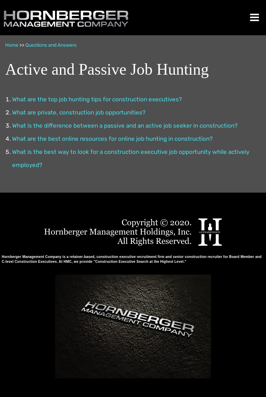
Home (11, 45)
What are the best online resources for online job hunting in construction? (112, 138)
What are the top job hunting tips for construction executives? (97, 99)
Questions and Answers (51, 45)
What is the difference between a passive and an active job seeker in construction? (125, 125)
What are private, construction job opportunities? (78, 112)
